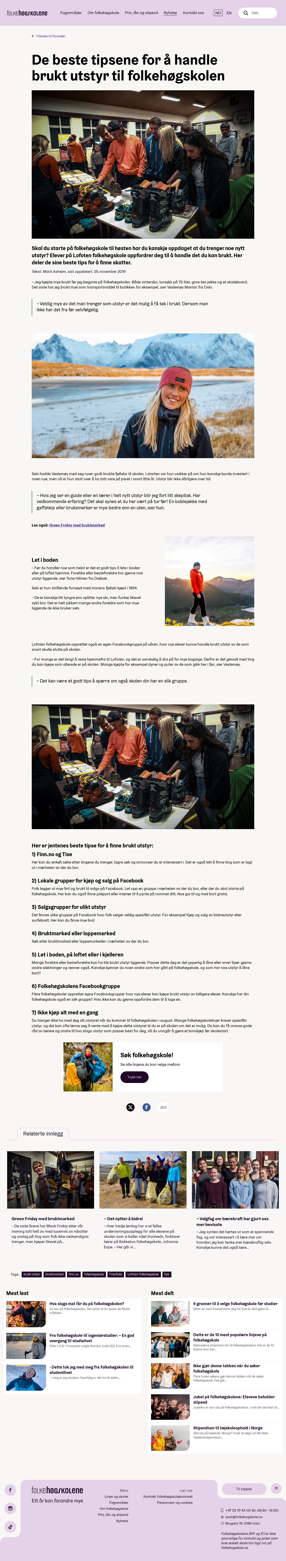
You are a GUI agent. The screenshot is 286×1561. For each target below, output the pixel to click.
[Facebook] (10, 1490)
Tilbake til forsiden (50, 36)
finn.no (74, 1274)
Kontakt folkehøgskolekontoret (168, 1496)
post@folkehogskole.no (244, 1517)
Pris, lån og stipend (141, 12)
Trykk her (134, 1077)
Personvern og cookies (175, 1502)
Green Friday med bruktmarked (77, 525)
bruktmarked (54, 1274)
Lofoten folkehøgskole (143, 1274)
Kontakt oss (193, 12)
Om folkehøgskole (103, 12)
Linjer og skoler (116, 1496)
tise (166, 1274)
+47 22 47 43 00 (238, 1510)
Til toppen (244, 1489)
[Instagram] (10, 1508)
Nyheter (170, 12)
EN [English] (229, 12)
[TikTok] (10, 1527)
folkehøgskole (94, 1274)
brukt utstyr (32, 1274)
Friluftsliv (115, 1274)
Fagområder (71, 12)
